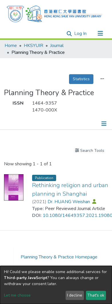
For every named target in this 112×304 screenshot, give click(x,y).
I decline (74, 295)
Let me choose (17, 295)
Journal (57, 45)
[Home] (54, 13)
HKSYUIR (33, 45)
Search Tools (89, 150)
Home (11, 45)
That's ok (95, 295)
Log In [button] (80, 33)
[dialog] (56, 285)
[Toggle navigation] (100, 33)
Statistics (81, 79)
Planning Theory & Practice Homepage (59, 257)
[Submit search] (69, 34)
